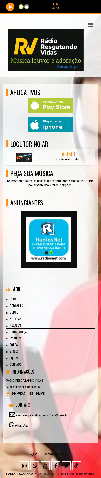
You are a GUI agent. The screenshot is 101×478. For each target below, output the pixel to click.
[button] (90, 25)
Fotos (14, 344)
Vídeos (14, 351)
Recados (15, 325)
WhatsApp (22, 425)
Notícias (15, 318)
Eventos (15, 338)
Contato (15, 364)
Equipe (14, 357)
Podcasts (16, 305)
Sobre (14, 312)
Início (13, 299)
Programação (19, 331)
